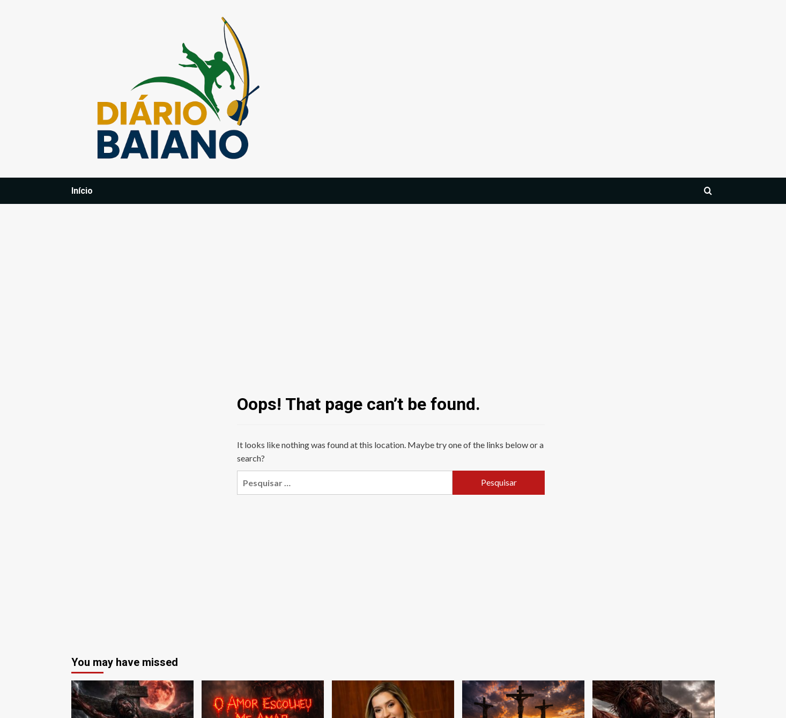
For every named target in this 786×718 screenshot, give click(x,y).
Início (82, 191)
